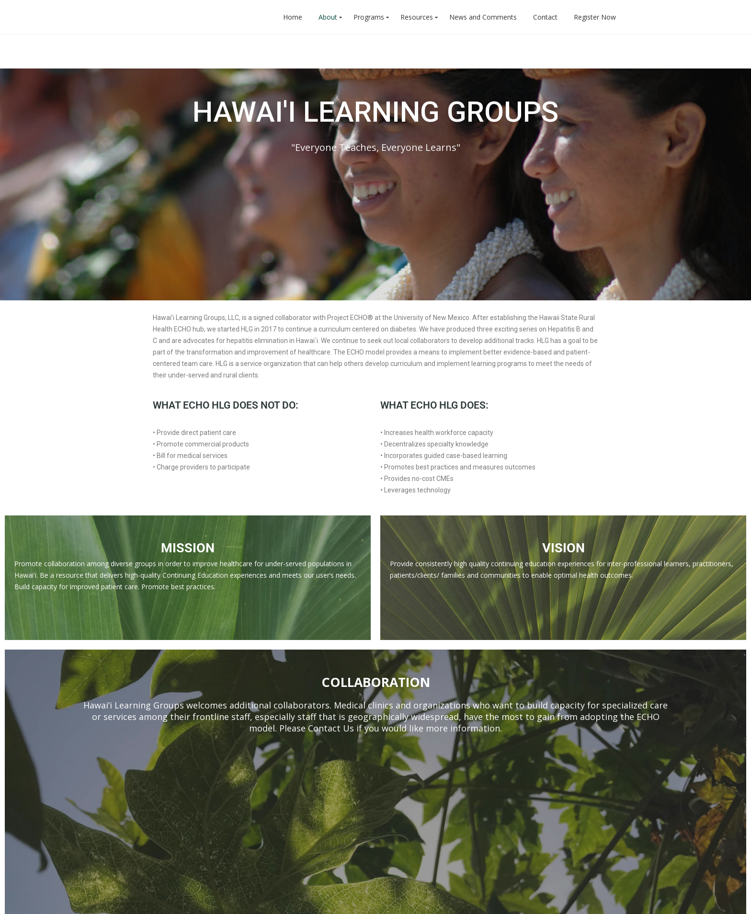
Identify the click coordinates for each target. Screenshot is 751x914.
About (328, 17)
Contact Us (331, 614)
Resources (416, 17)
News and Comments (483, 17)
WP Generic (175, 899)
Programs (368, 17)
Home (292, 17)
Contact (545, 17)
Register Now (595, 17)
